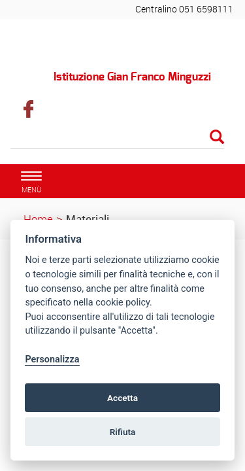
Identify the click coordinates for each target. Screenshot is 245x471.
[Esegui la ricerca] (217, 137)
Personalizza (52, 359)
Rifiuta (123, 432)
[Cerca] (117, 138)
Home (38, 218)
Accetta (122, 397)
